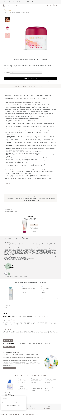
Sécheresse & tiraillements (11, 211)
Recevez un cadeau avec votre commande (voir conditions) (30, 59)
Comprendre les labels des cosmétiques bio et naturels (15, 276)
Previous (57, 294)
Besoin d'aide (7, 81)
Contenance (7, 72)
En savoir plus (7, 68)
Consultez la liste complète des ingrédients (30, 190)
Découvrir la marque (9, 368)
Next (8, 41)
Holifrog (7, 10)
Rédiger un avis (8, 340)
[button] (2, 413)
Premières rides (8, 209)
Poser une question (9, 346)
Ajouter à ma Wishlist (52, 81)
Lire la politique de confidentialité (7, 403)
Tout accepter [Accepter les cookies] (20, 408)
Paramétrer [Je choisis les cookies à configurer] (7, 408)
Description (8, 92)
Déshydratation (8, 208)
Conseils (7, 183)
